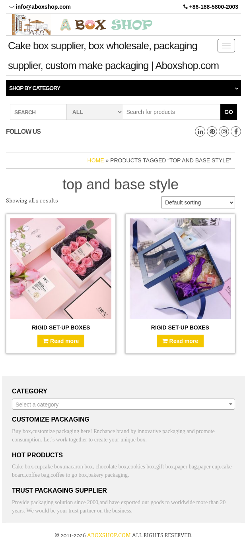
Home (96, 160)
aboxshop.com (109, 535)
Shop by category (34, 88)
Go (228, 112)
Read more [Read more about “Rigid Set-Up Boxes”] (64, 341)
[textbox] (123, 404)
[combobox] (123, 404)
